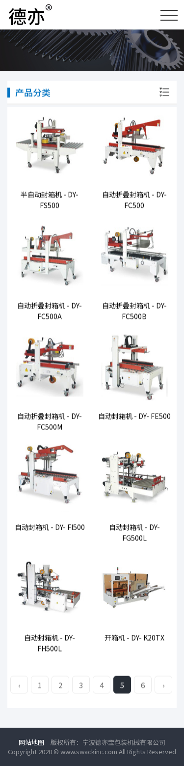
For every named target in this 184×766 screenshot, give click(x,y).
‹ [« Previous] (19, 686)
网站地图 (31, 742)
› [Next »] (163, 686)
